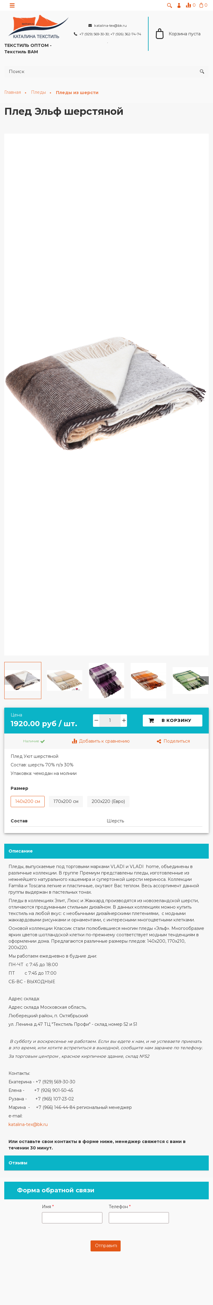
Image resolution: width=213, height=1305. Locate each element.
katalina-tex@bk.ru (28, 1124)
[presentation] (107, 1272)
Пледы (39, 92)
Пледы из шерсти (77, 93)
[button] (8, 681)
